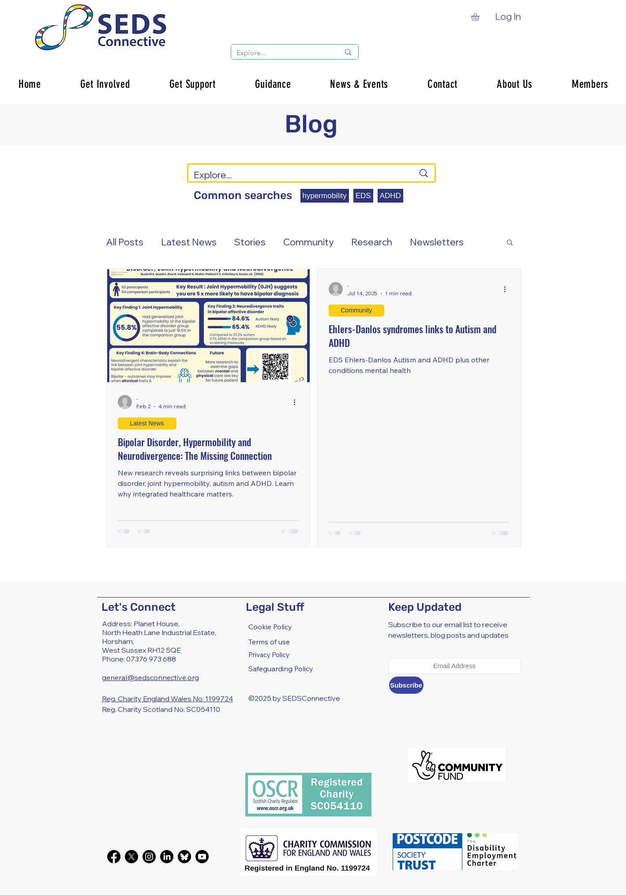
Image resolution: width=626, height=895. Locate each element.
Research (371, 242)
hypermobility (325, 196)
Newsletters (437, 242)
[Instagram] (149, 856)
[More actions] (297, 402)
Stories (250, 242)
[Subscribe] (406, 685)
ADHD (390, 196)
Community (308, 242)
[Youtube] (202, 856)
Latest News (189, 242)
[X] (131, 856)
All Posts (124, 242)
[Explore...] (281, 53)
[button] (480, 17)
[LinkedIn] (166, 856)
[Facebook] (113, 856)
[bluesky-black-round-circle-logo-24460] (184, 856)
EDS (363, 196)
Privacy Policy (268, 655)
